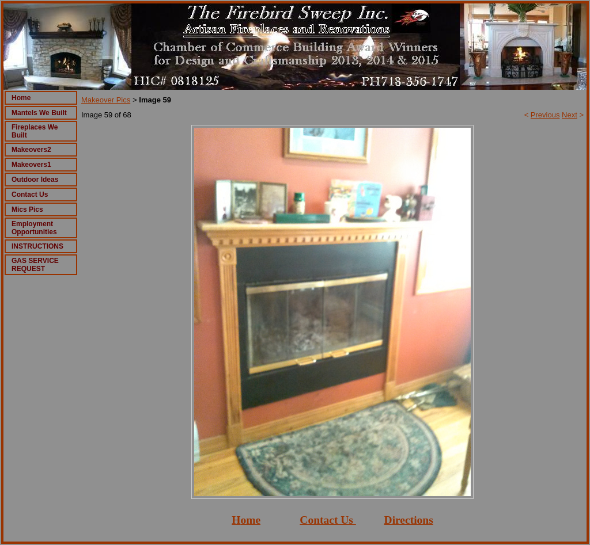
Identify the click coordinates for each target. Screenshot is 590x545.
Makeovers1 (31, 165)
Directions (408, 520)
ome (250, 520)
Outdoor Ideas (35, 180)
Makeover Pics (105, 100)
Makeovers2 (31, 150)
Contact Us (30, 194)
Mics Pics (27, 209)
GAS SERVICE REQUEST (35, 265)
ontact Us (330, 520)
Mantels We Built (39, 113)
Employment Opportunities (34, 228)
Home (21, 98)
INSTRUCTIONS (37, 246)
